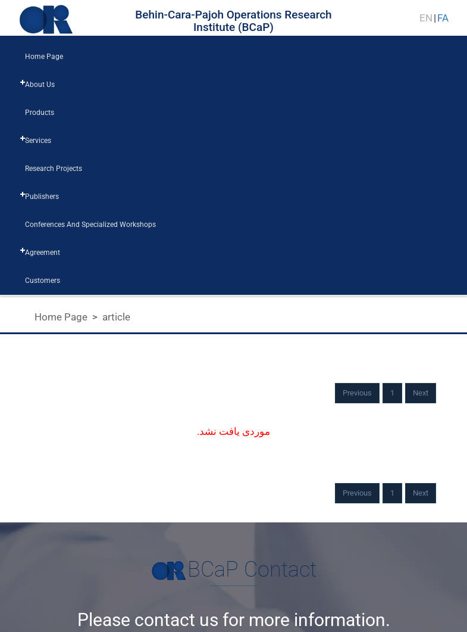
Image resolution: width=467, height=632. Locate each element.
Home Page (61, 317)
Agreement (42, 252)
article (116, 317)
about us (40, 84)
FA (443, 18)
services (38, 140)
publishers (42, 196)
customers (42, 280)
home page (44, 56)
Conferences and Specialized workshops (90, 224)
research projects (53, 168)
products (39, 112)
